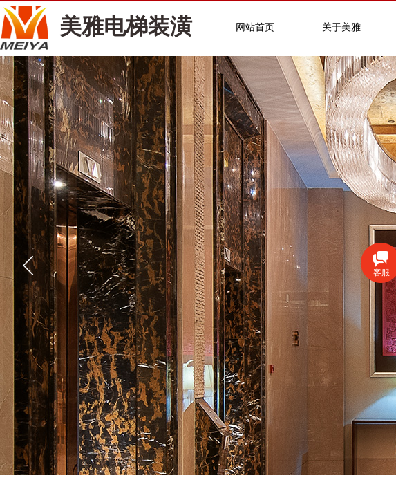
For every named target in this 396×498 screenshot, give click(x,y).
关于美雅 (341, 27)
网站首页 (255, 27)
